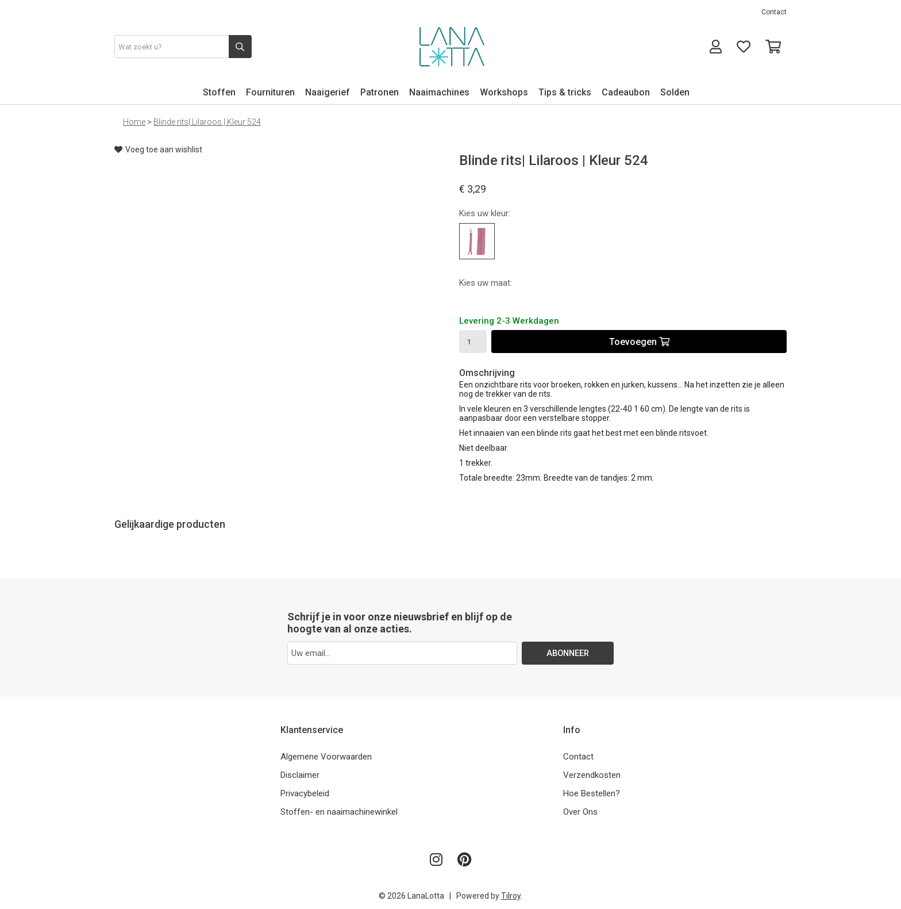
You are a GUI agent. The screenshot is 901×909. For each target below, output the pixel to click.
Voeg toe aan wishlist (158, 149)
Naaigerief (327, 92)
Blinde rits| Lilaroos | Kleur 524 (207, 121)
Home (134, 121)
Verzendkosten (592, 775)
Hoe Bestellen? (591, 793)
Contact (774, 12)
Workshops (504, 92)
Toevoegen (639, 341)
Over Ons (580, 812)
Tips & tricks (564, 92)
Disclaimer (299, 775)
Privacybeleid (304, 793)
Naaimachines (439, 92)
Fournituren (270, 92)
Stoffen (219, 92)
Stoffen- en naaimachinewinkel (339, 812)
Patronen (379, 92)
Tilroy (511, 895)
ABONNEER (568, 653)
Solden (675, 92)
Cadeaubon (626, 92)
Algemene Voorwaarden (326, 756)
